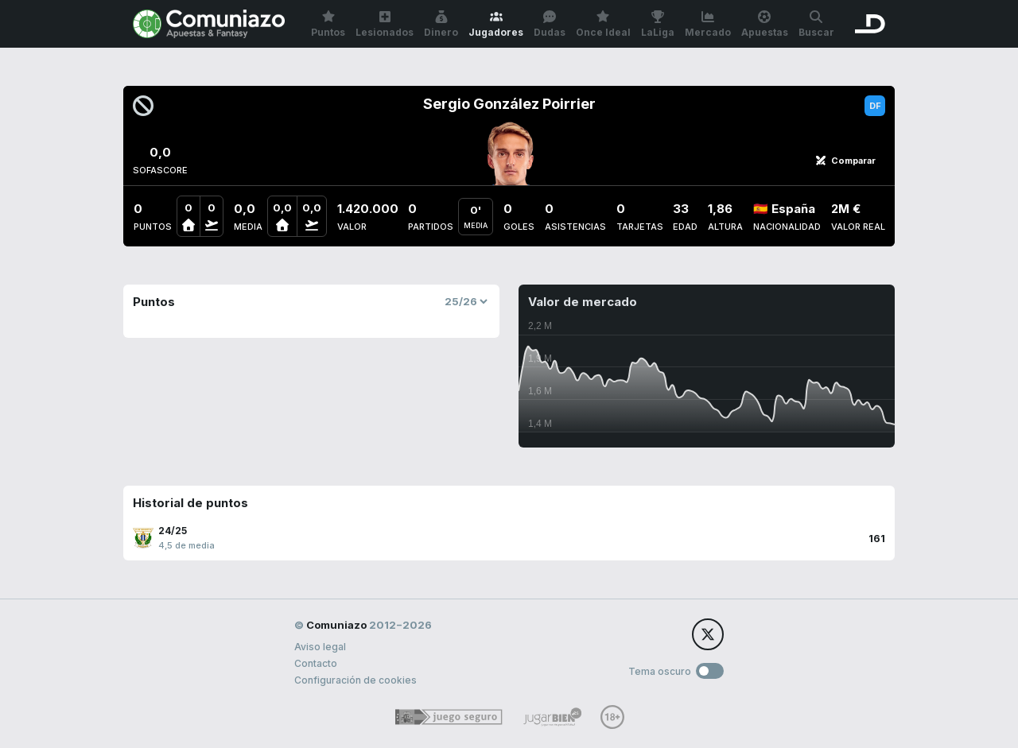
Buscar (816, 24)
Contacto (315, 663)
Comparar (845, 160)
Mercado (708, 24)
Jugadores (495, 24)
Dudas (549, 24)
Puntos (328, 24)
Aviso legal (320, 647)
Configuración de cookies (355, 680)
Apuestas (764, 24)
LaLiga (657, 24)
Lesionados (385, 24)
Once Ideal (603, 24)
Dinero (441, 24)
